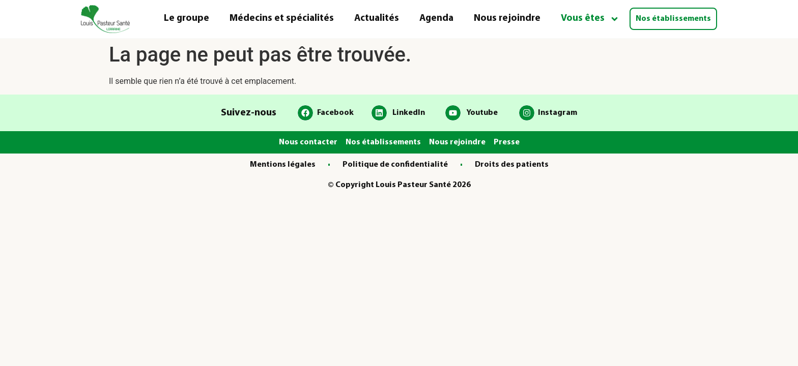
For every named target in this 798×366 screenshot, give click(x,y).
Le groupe (186, 18)
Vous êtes (590, 19)
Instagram (557, 113)
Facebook (335, 113)
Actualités (376, 18)
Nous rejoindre (507, 18)
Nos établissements (673, 19)
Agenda (436, 18)
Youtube (482, 113)
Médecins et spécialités (282, 18)
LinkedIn (408, 113)
